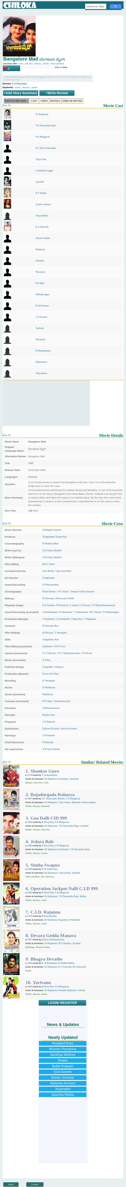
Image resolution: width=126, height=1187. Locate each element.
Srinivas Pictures (68, 728)
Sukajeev (59, 667)
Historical (45, 806)
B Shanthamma (43, 350)
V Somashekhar (49, 775)
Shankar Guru (45, 771)
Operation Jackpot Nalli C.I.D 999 (64, 888)
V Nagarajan (90, 619)
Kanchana (63, 778)
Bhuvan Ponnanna (62, 1049)
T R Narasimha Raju (45, 125)
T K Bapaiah (48, 721)
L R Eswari (85, 605)
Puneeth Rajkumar (67, 990)
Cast (34, 101)
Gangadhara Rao (50, 639)
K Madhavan (48, 687)
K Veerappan (48, 680)
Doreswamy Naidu (64, 598)
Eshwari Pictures (50, 728)
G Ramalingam (49, 612)
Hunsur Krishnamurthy (53, 939)
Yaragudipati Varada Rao (54, 536)
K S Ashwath (41, 226)
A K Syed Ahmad (51, 749)
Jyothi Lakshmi (43, 204)
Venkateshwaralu (61, 701)
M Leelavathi (79, 966)
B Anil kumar (42, 305)
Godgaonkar (48, 577)
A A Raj (46, 660)
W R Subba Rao (50, 869)
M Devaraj (47, 632)
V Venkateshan (80, 612)
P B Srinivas (62, 605)
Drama (47, 947)
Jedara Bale (42, 841)
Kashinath (63, 849)
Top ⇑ (6, 105)
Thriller (46, 63)
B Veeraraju (48, 598)
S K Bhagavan (42, 136)
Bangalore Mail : (16, 101)
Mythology (30, 947)
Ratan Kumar (48, 591)
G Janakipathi (62, 619)
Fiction (44, 853)
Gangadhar (47, 667)
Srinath (81, 990)
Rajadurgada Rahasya (52, 794)
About (11, 1184)
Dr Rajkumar (41, 114)
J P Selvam (86, 653)
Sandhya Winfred (62, 1054)
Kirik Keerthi (63, 1072)
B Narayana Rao (50, 625)
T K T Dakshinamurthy (68, 653)
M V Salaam (95, 612)
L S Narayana (19, 83)
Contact (35, 1184)
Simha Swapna (45, 865)
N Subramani (65, 612)
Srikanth (39, 260)
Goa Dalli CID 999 (49, 818)
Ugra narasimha (63, 571)
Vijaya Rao (40, 159)
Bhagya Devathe (47, 959)
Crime (20, 63)
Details (55, 101)
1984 (29, 986)
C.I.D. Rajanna (45, 912)
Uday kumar (64, 802)
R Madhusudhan (50, 543)
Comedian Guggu (44, 170)
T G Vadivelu (48, 653)
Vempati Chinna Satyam (82, 591)
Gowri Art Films (50, 673)
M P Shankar (64, 943)
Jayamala (74, 778)
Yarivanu (42, 982)
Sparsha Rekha (62, 1094)
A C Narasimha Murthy (53, 798)
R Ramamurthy (49, 916)
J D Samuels (48, 735)
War (42, 876)
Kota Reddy (48, 571)
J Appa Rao (76, 619)
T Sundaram (48, 619)
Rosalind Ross (62, 1043)
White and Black (57, 63)
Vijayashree (41, 373)
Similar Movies (72, 101)
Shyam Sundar (42, 238)
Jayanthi (39, 181)
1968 (30, 463)
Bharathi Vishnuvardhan (84, 802)
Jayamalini (62, 1089)
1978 (29, 775)
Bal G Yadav (48, 564)
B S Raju (39, 283)
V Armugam (60, 632)
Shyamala (40, 339)
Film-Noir (29, 63)
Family (28, 970)
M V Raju (47, 701)
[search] (95, 6)
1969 (29, 892)
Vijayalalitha (41, 215)
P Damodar (47, 742)
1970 (29, 916)
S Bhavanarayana (51, 708)
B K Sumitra (48, 605)
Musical (39, 947)
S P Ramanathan (50, 584)
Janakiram (47, 646)
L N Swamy (41, 317)
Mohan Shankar (62, 1077)
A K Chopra (63, 591)
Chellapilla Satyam (51, 529)
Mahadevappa (42, 294)
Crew (44, 101)
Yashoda (39, 328)
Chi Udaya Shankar (52, 550)
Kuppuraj (40, 249)
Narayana (40, 272)
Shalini (63, 1060)
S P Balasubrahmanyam (103, 605)
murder (34, 87)
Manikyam (47, 694)
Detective (26, 87)
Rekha (83, 896)
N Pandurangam (111, 612)
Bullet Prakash (62, 1066)
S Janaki (74, 605)
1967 (29, 798)
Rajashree (63, 919)
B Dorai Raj (48, 822)
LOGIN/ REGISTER (62, 1003)
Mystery (38, 63)
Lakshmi (84, 825)
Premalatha (74, 919)
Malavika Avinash (62, 1083)
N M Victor (59, 646)
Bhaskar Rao (48, 715)
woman (18, 87)
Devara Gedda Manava (53, 935)
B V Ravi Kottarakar (45, 148)
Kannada (32, 476)
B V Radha (40, 193)
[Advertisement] (46, 403)
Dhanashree (41, 362)
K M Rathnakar (49, 963)
